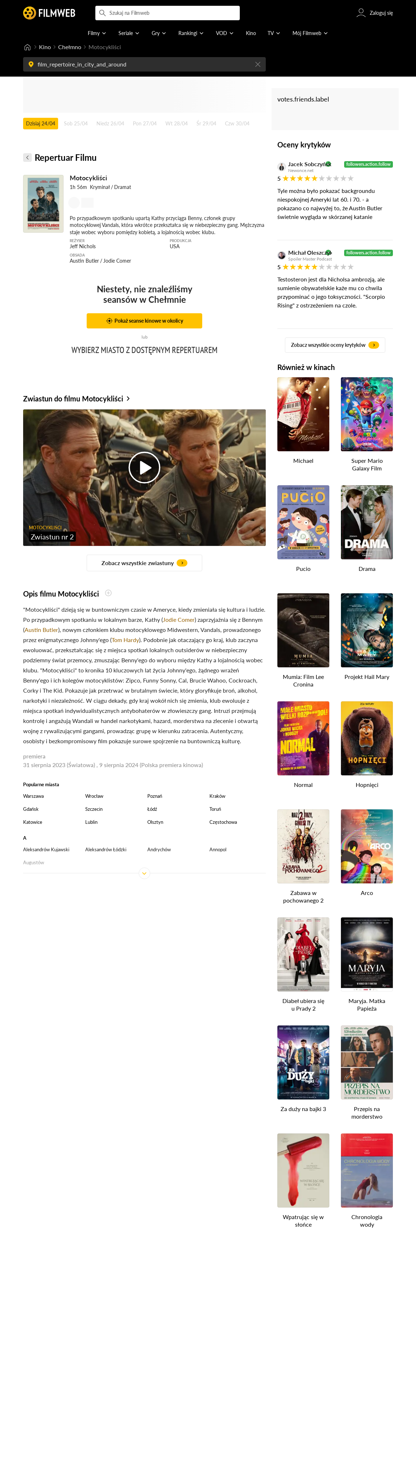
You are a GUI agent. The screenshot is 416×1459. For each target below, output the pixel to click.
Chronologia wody (366, 1220)
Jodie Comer (179, 619)
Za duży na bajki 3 (303, 1108)
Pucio (303, 568)
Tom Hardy (125, 639)
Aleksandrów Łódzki (105, 849)
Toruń (215, 809)
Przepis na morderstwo (366, 1112)
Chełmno (69, 46)
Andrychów (159, 849)
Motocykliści (88, 178)
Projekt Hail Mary (366, 676)
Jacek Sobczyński (305, 164)
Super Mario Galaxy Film (367, 464)
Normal (303, 784)
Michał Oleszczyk (305, 252)
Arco (367, 892)
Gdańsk (31, 809)
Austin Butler (41, 629)
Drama (367, 568)
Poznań (154, 796)
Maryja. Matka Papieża (366, 1004)
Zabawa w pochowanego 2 (303, 896)
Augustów (33, 862)
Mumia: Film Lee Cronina (303, 680)
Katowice (32, 822)
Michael (303, 460)
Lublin (91, 822)
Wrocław (94, 796)
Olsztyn (155, 822)
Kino (45, 46)
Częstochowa (223, 822)
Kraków (217, 796)
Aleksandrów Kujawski (46, 849)
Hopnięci (367, 784)
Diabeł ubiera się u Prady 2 (303, 1004)
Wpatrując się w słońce (303, 1220)
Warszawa (33, 796)
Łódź (152, 809)
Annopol (217, 849)
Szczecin (94, 809)
